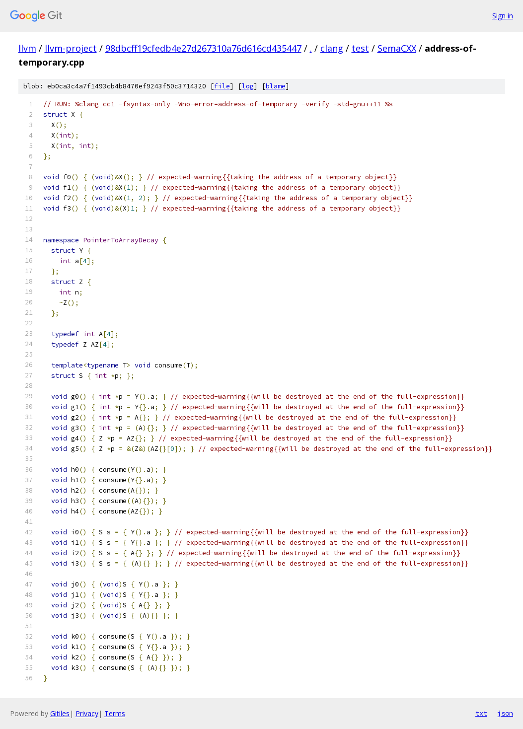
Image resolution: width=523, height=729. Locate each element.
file (222, 86)
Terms (114, 713)
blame (276, 86)
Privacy (86, 713)
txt (481, 713)
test (360, 48)
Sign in (502, 15)
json (505, 713)
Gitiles (60, 713)
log (248, 86)
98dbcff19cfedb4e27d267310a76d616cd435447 (203, 48)
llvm (27, 48)
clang (331, 48)
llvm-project (71, 48)
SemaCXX (396, 48)
